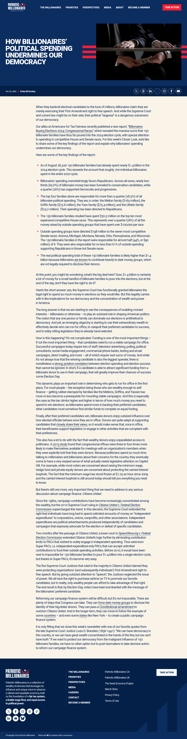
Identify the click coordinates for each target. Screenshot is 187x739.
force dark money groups (114, 602)
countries (50, 615)
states (83, 615)
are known (81, 260)
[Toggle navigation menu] (72, 7)
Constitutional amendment (116, 607)
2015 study (60, 444)
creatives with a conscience (61, 735)
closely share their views (71, 424)
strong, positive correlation (71, 363)
